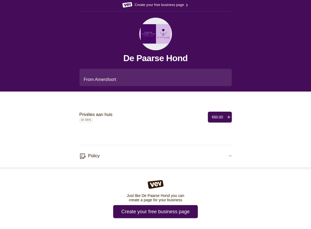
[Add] (220, 117)
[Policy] (155, 156)
